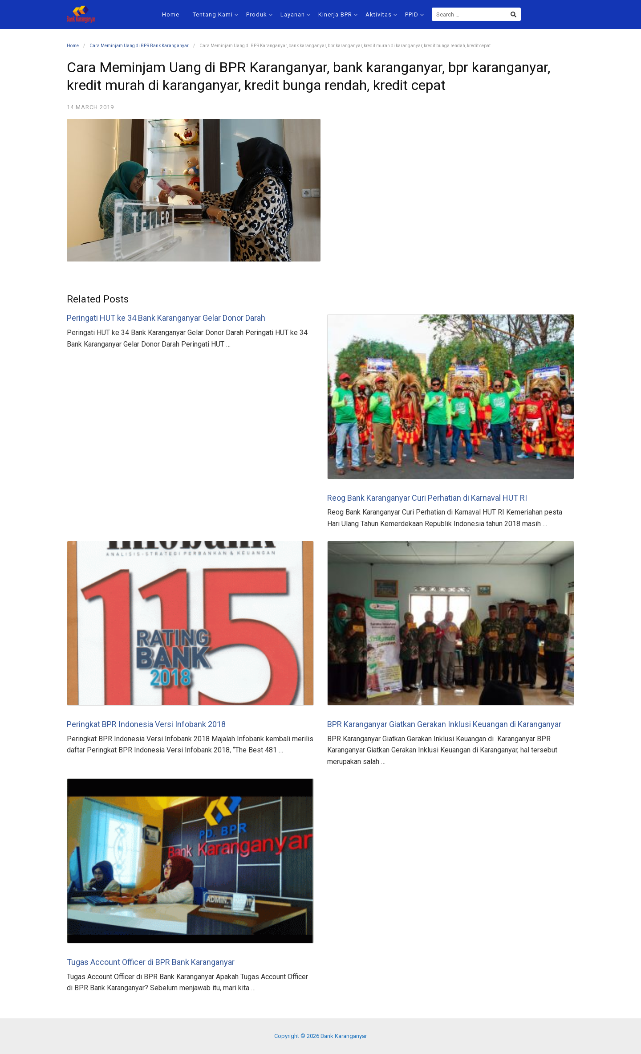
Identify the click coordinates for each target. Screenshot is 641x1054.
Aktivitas (381, 14)
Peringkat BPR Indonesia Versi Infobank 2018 (146, 724)
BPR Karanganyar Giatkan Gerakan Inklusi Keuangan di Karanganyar (444, 724)
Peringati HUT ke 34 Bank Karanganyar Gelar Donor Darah (166, 318)
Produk (259, 14)
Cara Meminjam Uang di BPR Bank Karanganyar (139, 45)
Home (170, 14)
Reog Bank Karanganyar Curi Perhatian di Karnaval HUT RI (427, 497)
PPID (414, 14)
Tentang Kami (215, 14)
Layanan (295, 14)
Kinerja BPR (337, 14)
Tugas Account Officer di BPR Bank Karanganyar (151, 962)
